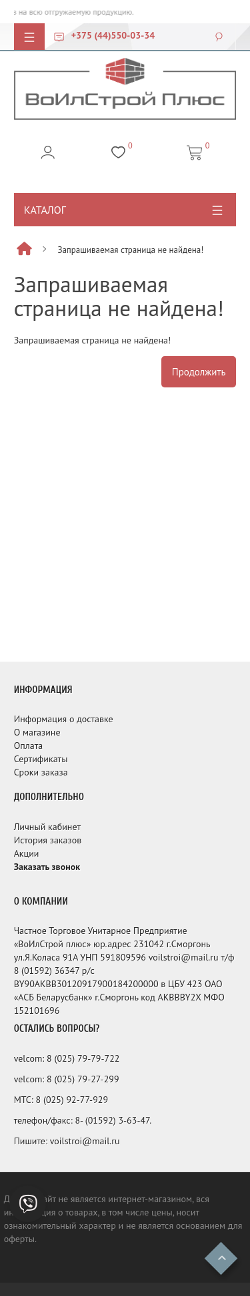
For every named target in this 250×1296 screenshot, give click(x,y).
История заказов (48, 840)
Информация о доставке (63, 719)
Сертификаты (41, 759)
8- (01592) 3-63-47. (113, 1120)
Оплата (28, 746)
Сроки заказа (41, 772)
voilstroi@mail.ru (85, 1141)
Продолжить (199, 371)
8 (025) (62, 1058)
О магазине (37, 732)
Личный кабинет (47, 827)
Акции (26, 853)
